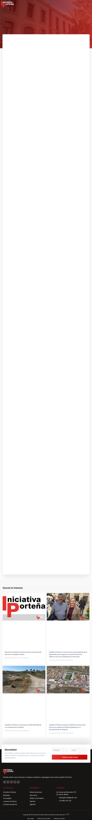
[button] (89, 4)
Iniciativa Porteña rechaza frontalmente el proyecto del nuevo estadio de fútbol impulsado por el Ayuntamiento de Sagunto (67, 727)
